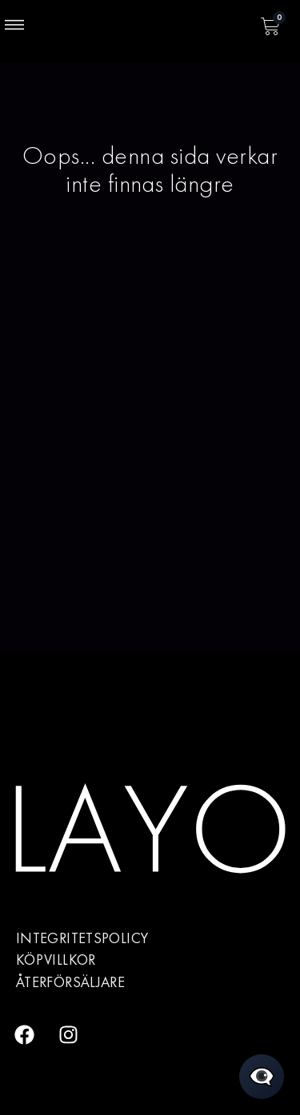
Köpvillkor (56, 960)
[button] (14, 26)
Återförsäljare (70, 982)
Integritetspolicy (82, 938)
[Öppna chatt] (261, 1076)
